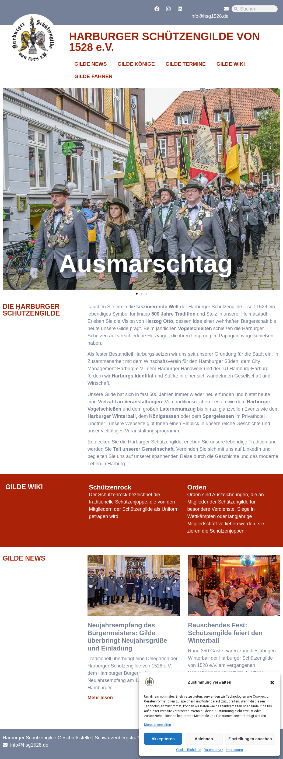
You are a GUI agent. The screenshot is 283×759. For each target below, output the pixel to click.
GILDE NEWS (90, 64)
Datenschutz (213, 750)
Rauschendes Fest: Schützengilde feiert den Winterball (225, 632)
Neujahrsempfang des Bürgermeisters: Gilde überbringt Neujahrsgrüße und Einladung (127, 636)
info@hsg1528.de (209, 16)
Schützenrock (110, 487)
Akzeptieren (163, 738)
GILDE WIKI (230, 64)
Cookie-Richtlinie (188, 750)
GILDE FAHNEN (93, 76)
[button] (272, 682)
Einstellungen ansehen (250, 738)
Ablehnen (204, 738)
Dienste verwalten (157, 725)
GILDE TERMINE (186, 64)
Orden (197, 487)
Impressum (234, 750)
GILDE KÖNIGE (136, 64)
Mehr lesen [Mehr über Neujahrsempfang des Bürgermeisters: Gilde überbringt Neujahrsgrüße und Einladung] (100, 697)
